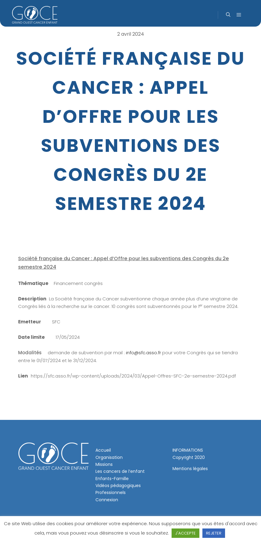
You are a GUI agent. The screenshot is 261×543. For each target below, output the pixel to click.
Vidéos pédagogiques (118, 485)
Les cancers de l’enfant (120, 471)
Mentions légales (190, 469)
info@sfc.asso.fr (143, 352)
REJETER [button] (213, 533)
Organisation (109, 457)
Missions (104, 464)
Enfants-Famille (112, 479)
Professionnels (110, 492)
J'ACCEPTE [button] (185, 533)
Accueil (103, 450)
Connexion (106, 500)
